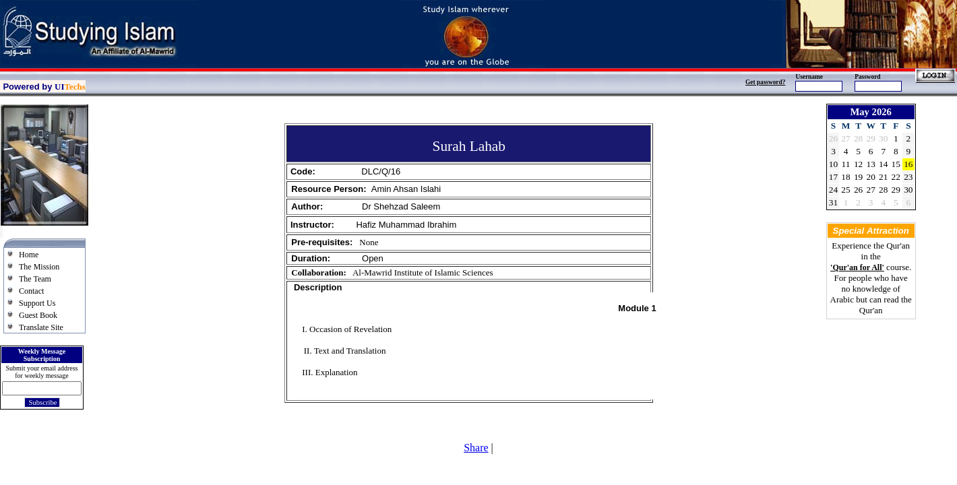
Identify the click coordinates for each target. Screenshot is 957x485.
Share (476, 447)
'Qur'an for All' (857, 267)
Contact (31, 291)
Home (28, 254)
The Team (35, 279)
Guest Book (38, 315)
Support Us (37, 303)
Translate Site (41, 327)
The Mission (39, 266)
